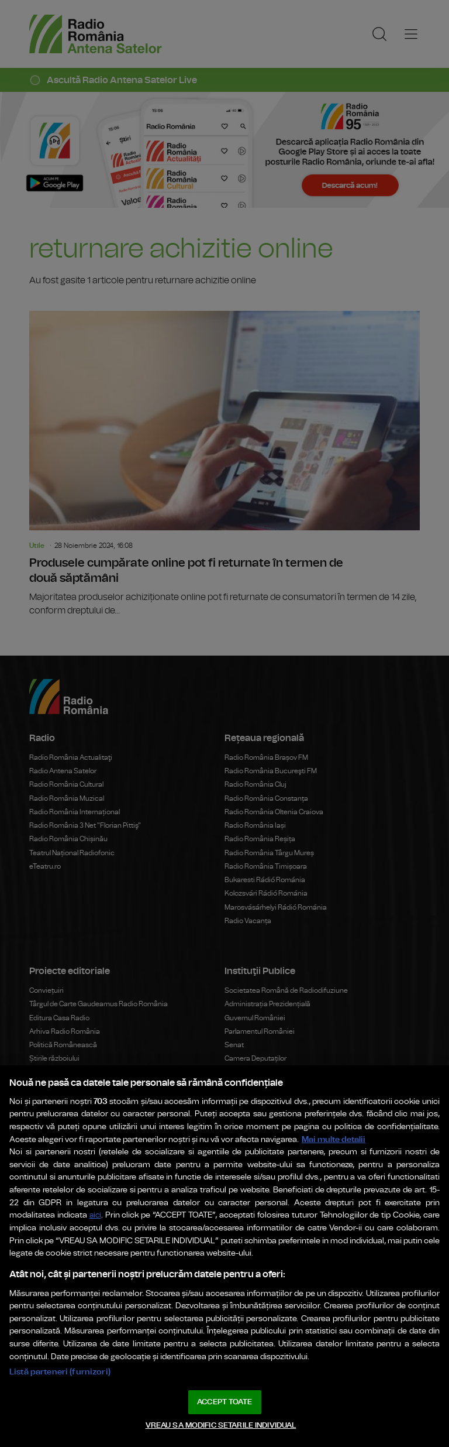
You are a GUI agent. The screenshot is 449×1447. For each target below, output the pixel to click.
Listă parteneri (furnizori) (59, 1371)
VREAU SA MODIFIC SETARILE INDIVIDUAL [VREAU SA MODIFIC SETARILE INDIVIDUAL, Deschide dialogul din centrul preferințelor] (221, 1425)
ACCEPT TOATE (224, 1402)
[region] (224, 1256)
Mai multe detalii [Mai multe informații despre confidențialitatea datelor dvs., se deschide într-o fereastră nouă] (333, 1139)
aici (95, 1215)
